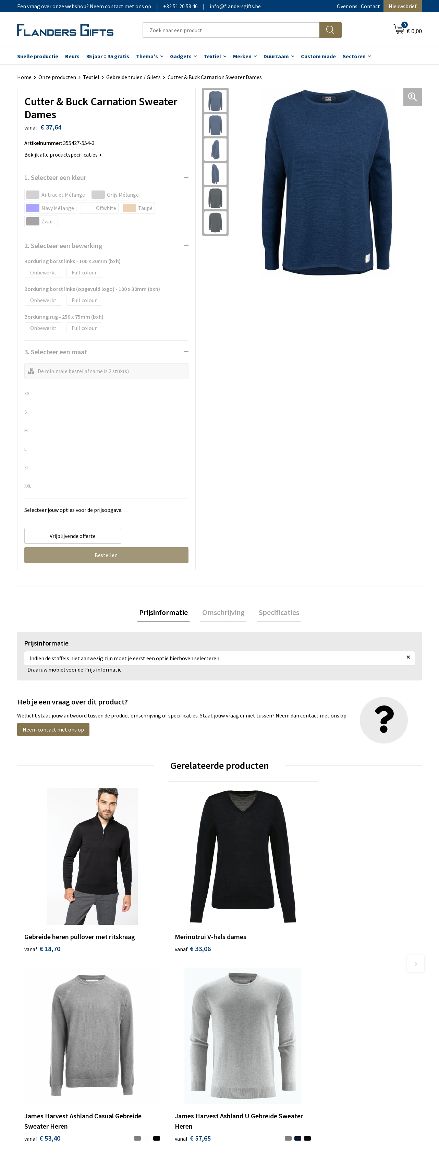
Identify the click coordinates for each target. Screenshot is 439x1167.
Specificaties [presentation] (275, 613)
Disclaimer (340, 1016)
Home (24, 77)
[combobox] (231, 30)
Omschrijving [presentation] (223, 613)
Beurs (72, 56)
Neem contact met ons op (53, 731)
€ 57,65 (346, 911)
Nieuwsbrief (403, 6)
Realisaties (241, 985)
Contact (370, 6)
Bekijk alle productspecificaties (63, 154)
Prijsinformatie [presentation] (167, 613)
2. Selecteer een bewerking (63, 245)
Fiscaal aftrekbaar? (250, 1006)
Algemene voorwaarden (356, 985)
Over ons (347, 6)
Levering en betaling (252, 995)
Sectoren (354, 56)
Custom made (318, 56)
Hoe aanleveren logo (252, 1026)
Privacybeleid (343, 1006)
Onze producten (57, 77)
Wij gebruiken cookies (353, 995)
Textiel (212, 56)
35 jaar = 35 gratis (107, 56)
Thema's (147, 56)
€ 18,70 (42, 911)
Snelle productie (37, 56)
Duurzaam (276, 56)
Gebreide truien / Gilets (133, 77)
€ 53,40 (245, 921)
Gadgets (181, 56)
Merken (242, 56)
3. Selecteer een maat (55, 351)
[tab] (167, 613)
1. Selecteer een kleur (55, 177)
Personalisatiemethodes (257, 1016)
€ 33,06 (143, 901)
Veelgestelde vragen (151, 1006)
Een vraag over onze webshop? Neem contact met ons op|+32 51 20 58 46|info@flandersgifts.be (139, 6)
